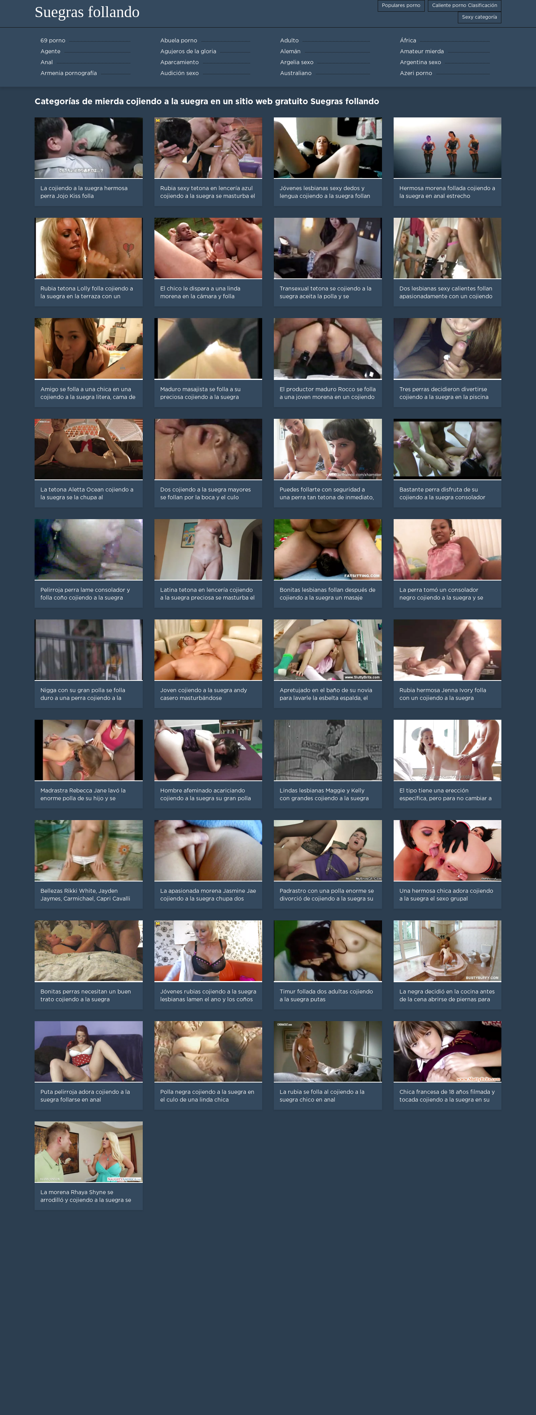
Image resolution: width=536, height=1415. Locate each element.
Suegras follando (87, 12)
